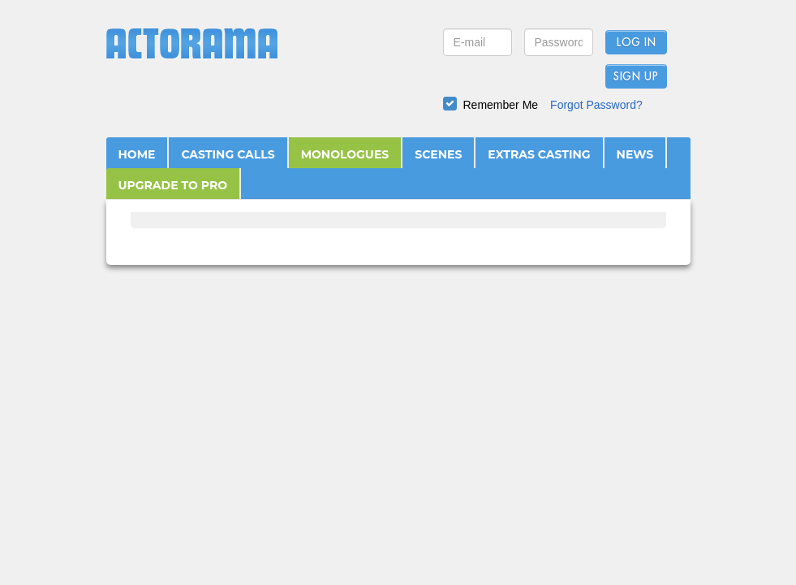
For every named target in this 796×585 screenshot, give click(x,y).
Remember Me (501, 104)
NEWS (635, 154)
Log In (636, 43)
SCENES (438, 154)
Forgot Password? (596, 104)
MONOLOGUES (345, 154)
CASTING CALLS (227, 154)
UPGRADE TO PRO (173, 185)
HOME (137, 154)
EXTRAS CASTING (539, 154)
